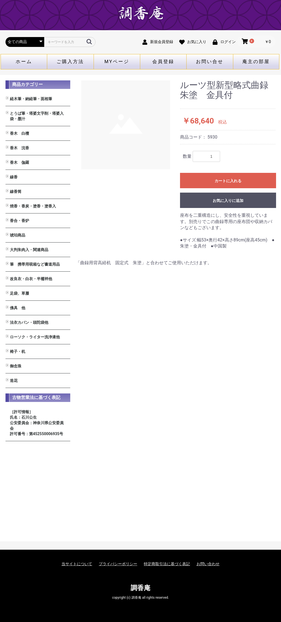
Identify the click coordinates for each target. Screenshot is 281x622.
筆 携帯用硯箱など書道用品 (35, 264)
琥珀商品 (17, 235)
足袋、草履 (19, 293)
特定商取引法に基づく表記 (167, 564)
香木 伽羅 (19, 162)
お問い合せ (209, 61)
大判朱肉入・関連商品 (29, 249)
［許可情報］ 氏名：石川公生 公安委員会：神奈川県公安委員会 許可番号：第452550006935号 (37, 423)
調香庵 (140, 588)
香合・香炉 (19, 220)
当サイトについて (76, 564)
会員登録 (163, 61)
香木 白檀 (19, 133)
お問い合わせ (208, 564)
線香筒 (15, 191)
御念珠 (15, 366)
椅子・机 (17, 351)
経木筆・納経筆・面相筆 (31, 99)
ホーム (24, 61)
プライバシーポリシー (118, 564)
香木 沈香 (19, 148)
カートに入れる (228, 181)
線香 (14, 177)
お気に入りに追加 (228, 200)
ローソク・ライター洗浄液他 (35, 337)
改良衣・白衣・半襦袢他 (31, 279)
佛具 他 (17, 308)
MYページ (117, 61)
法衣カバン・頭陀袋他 (29, 322)
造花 (14, 380)
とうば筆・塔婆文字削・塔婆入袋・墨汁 (37, 116)
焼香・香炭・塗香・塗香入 (33, 206)
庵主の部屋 (256, 61)
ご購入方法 (70, 61)
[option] (125, 124)
